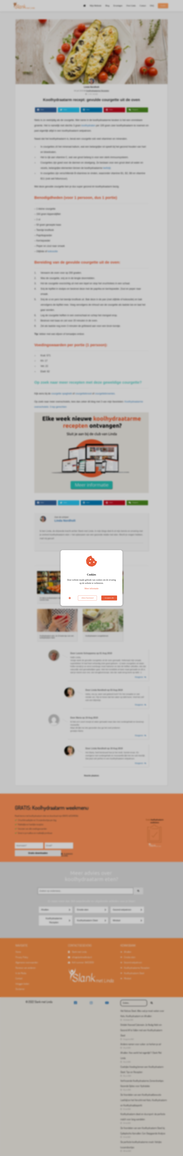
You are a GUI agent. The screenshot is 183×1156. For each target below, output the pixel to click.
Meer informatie (91, 588)
